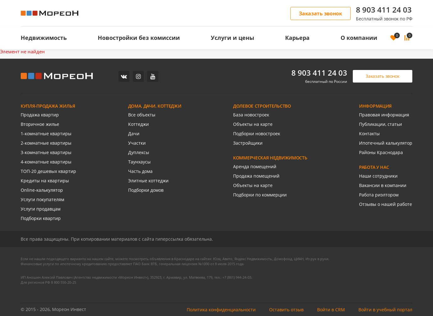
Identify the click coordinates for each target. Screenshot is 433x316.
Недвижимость (44, 37)
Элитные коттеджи (148, 181)
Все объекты (141, 115)
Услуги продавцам (40, 209)
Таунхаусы (139, 162)
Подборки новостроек (256, 134)
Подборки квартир (41, 218)
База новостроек (251, 115)
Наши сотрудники (378, 176)
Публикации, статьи (380, 124)
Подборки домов (146, 190)
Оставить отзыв (286, 310)
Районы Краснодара (381, 152)
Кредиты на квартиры (45, 181)
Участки (137, 143)
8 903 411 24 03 (384, 9)
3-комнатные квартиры (46, 152)
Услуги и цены (232, 37)
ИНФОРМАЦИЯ (375, 106)
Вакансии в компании (382, 185)
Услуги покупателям (42, 199)
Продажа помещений (256, 176)
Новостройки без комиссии (139, 37)
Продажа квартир (40, 115)
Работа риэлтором (379, 195)
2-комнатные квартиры (46, 143)
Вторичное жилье (40, 124)
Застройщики (248, 143)
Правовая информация (384, 115)
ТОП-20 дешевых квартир (48, 171)
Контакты (369, 134)
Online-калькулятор (42, 190)
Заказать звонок (320, 13)
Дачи (133, 134)
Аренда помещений (254, 166)
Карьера (297, 37)
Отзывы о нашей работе (385, 204)
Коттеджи (138, 124)
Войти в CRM (331, 310)
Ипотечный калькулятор (385, 143)
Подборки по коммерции (260, 195)
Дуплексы (138, 152)
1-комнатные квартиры (46, 134)
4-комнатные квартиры (46, 162)
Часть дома (140, 171)
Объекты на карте (253, 124)
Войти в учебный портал (385, 310)
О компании (359, 37)
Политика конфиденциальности (221, 310)
